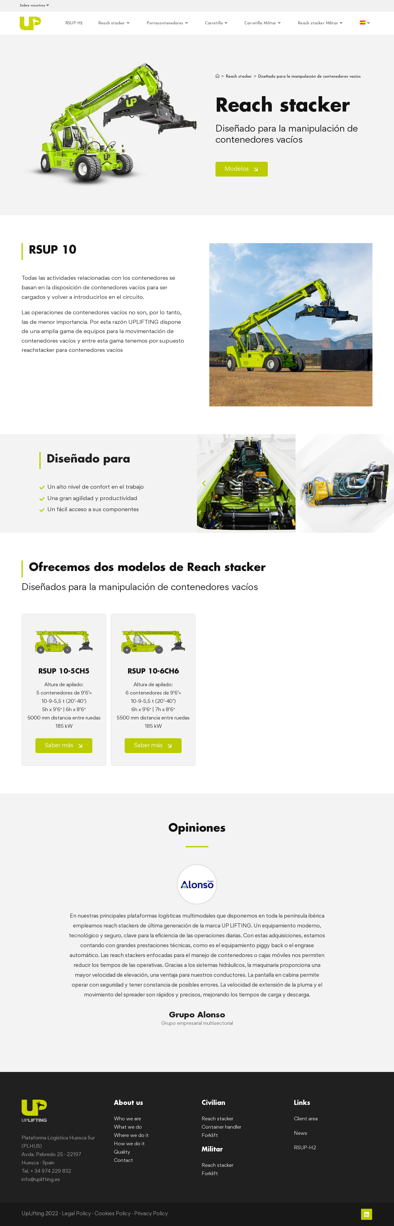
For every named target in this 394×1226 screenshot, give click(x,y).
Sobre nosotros (35, 5)
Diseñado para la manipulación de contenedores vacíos (309, 77)
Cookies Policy (113, 1214)
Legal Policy (76, 1214)
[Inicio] (217, 77)
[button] (204, 483)
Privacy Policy (152, 1214)
